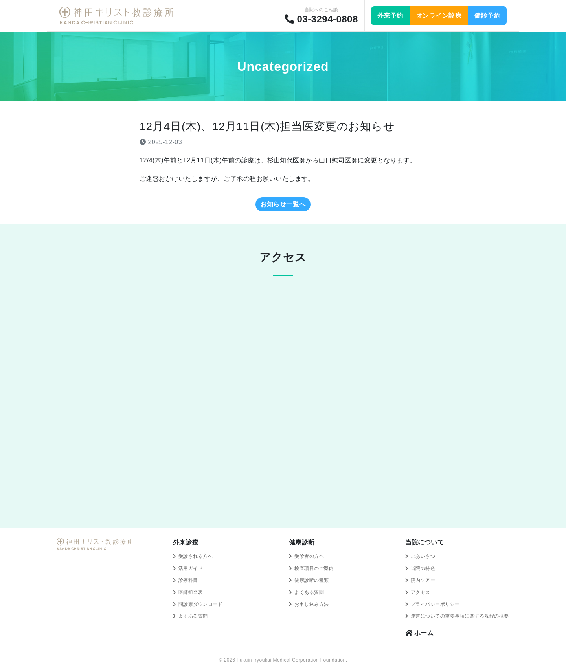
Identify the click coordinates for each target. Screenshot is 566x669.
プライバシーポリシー (435, 604)
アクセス (420, 592)
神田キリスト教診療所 (118, 15)
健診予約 (487, 15)
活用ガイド (190, 568)
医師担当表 (190, 592)
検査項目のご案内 (314, 568)
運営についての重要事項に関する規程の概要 (460, 616)
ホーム (419, 633)
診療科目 (188, 580)
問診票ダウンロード (200, 604)
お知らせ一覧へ (282, 204)
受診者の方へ (309, 556)
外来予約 (390, 15)
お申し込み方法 (311, 604)
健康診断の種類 (311, 580)
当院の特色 (423, 568)
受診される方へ (195, 556)
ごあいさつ (423, 556)
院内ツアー (423, 580)
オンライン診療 (438, 15)
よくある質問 (193, 616)
